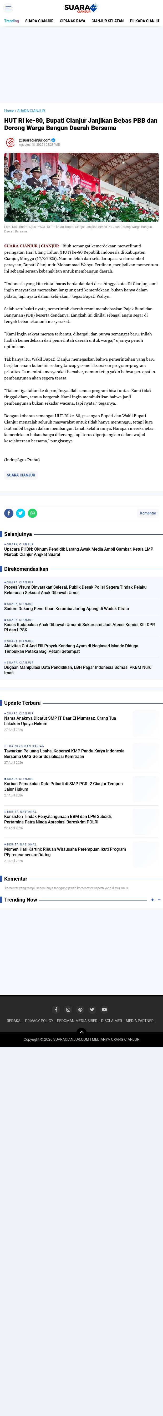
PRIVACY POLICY (39, 1021)
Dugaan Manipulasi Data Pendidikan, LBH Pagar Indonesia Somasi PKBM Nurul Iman (78, 670)
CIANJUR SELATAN (107, 21)
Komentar (147, 513)
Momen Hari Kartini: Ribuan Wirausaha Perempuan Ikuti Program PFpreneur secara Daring (65, 852)
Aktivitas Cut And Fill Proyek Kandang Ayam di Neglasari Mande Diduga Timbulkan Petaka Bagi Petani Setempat (71, 648)
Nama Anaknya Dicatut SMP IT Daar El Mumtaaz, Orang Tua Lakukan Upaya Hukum (60, 721)
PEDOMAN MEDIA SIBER (77, 1021)
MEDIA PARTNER (140, 1021)
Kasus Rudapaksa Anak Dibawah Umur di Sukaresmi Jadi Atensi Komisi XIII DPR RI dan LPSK (79, 627)
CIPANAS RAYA (72, 21)
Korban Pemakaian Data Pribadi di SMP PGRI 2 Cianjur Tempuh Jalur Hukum (63, 786)
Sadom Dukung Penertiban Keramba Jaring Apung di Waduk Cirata (66, 608)
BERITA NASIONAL (22, 811)
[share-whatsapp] (32, 513)
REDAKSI (14, 1021)
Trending (11, 21)
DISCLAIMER (111, 1021)
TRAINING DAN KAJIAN (26, 746)
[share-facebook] (8, 513)
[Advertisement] (82, 64)
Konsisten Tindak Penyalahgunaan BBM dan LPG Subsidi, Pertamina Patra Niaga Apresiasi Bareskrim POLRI (58, 819)
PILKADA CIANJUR (145, 21)
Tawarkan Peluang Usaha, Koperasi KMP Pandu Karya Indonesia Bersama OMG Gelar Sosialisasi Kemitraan (64, 753)
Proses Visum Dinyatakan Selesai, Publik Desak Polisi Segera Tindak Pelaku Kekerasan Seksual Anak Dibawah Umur (75, 590)
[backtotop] (81, 1033)
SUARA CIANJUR (39, 21)
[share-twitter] (20, 513)
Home (9, 111)
